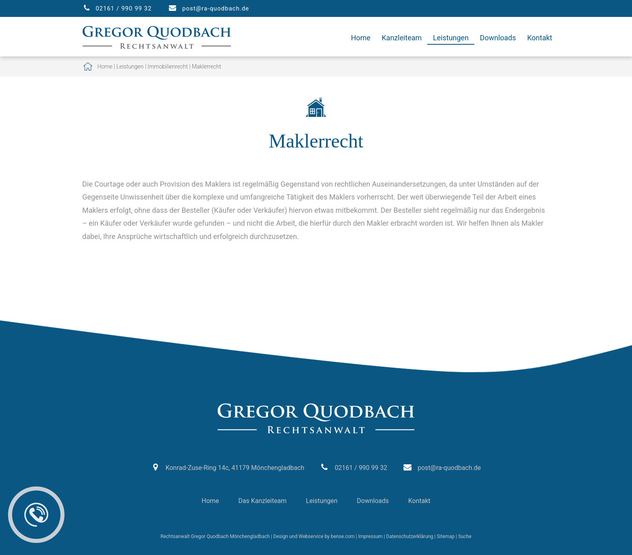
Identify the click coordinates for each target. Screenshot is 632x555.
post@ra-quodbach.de (215, 8)
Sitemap (446, 536)
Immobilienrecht (168, 66)
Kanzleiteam (402, 37)
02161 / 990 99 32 (124, 8)
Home (360, 37)
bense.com (343, 536)
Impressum (370, 536)
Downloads (498, 37)
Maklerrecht (206, 66)
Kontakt (539, 37)
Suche (465, 536)
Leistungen (450, 37)
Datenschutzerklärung (409, 536)
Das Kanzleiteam (262, 501)
